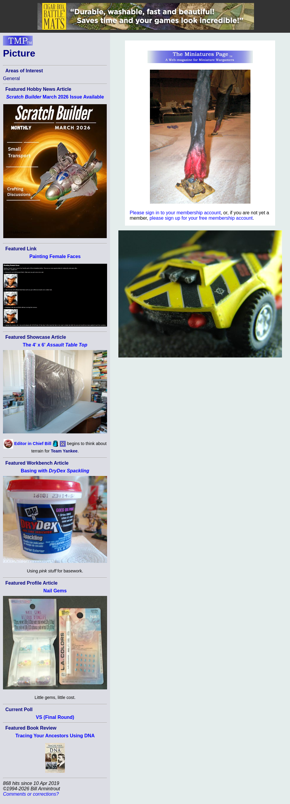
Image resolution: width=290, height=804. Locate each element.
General (11, 78)
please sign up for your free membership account (201, 218)
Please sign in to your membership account (175, 212)
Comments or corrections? (31, 794)
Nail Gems (55, 590)
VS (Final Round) (55, 717)
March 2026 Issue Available (55, 96)
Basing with (55, 470)
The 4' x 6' (55, 344)
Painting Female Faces (55, 256)
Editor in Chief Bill (32, 443)
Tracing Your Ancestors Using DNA (55, 735)
